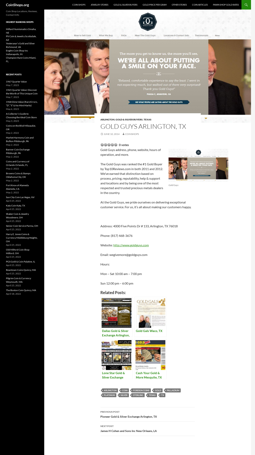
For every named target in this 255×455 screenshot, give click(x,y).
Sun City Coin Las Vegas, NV (20, 197)
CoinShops (132, 134)
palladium (173, 390)
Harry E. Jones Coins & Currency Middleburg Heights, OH (22, 238)
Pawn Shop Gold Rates (226, 4)
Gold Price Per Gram (155, 4)
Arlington (107, 119)
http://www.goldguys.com (131, 245)
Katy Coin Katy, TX (15, 205)
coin (125, 390)
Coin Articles (200, 4)
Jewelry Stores (99, 4)
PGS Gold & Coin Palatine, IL (20, 261)
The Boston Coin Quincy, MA (21, 290)
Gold (158, 390)
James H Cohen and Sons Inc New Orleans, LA (147, 428)
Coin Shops (78, 4)
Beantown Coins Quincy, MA (21, 269)
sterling (138, 395)
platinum (109, 395)
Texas (147, 119)
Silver (124, 395)
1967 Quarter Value (16, 81)
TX (162, 395)
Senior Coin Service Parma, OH (22, 225)
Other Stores (179, 4)
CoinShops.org (17, 5)
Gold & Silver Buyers (125, 4)
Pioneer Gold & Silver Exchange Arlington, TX (147, 414)
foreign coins (141, 390)
